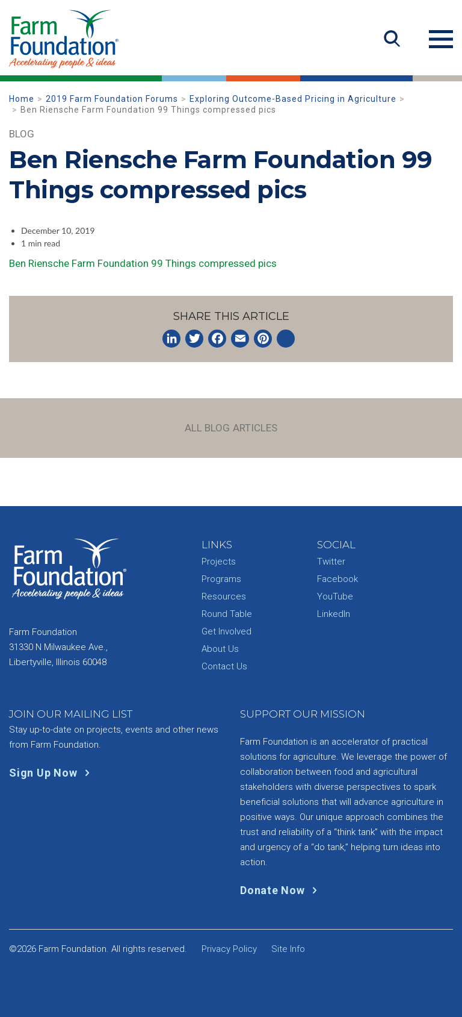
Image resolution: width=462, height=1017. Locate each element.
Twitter (331, 561)
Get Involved (226, 631)
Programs (221, 579)
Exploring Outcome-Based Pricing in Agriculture (292, 99)
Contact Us (224, 666)
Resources (224, 596)
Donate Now (281, 890)
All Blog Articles (231, 428)
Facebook (337, 579)
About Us (220, 648)
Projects (219, 561)
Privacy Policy (229, 948)
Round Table (227, 614)
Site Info (288, 948)
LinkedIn (333, 614)
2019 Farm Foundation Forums (112, 99)
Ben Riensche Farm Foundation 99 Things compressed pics (143, 263)
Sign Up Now (52, 772)
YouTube (335, 596)
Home (21, 99)
